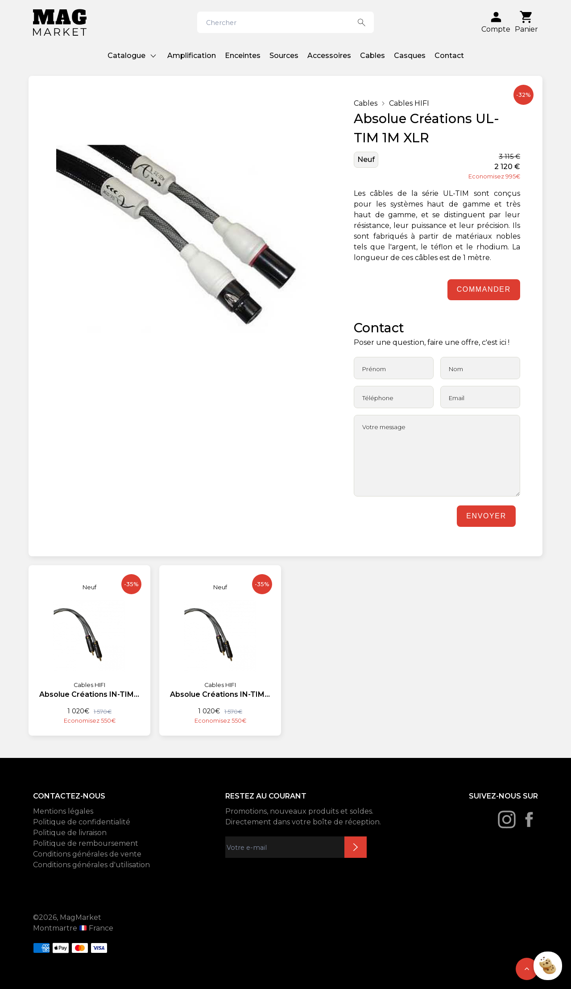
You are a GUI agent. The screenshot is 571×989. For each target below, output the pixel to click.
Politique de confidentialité (81, 822)
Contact (449, 55)
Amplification (191, 55)
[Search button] (361, 22)
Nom (456, 368)
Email (456, 397)
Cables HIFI (409, 103)
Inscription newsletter (355, 847)
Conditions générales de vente (87, 854)
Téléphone (377, 397)
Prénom (374, 368)
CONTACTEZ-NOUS (69, 796)
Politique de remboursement (85, 843)
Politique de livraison (70, 832)
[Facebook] (529, 819)
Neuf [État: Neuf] (366, 159)
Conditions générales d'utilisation (91, 865)
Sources (283, 55)
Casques (410, 55)
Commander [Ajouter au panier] (484, 289)
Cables (372, 55)
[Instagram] (507, 819)
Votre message (383, 426)
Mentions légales (63, 811)
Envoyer (486, 516)
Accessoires (329, 55)
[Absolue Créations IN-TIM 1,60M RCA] (89, 645)
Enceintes (243, 55)
